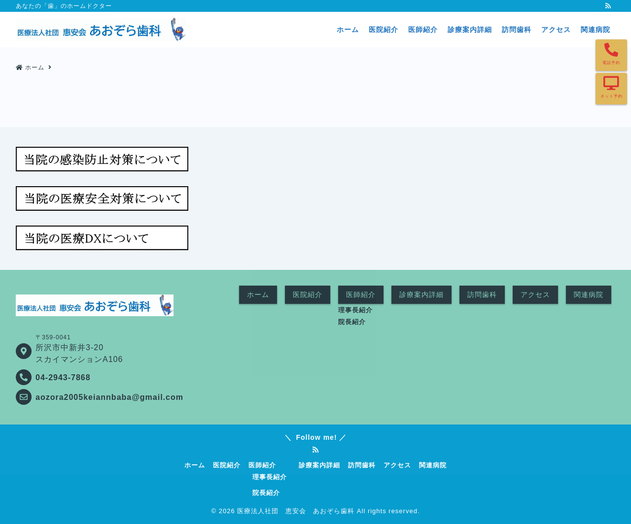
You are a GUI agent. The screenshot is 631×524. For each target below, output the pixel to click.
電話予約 (611, 63)
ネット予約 (611, 96)
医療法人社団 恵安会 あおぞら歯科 (295, 511)
